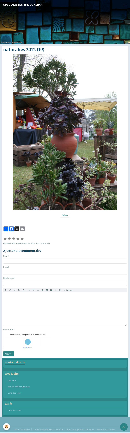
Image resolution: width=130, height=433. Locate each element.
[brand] (23, 4)
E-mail (6, 267)
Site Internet (8, 278)
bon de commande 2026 (19, 387)
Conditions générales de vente (80, 429)
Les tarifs (12, 381)
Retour (65, 215)
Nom (5, 256)
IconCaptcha (27, 348)
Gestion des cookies (106, 429)
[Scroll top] (124, 427)
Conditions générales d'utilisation (48, 429)
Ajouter (8, 354)
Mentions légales (22, 429)
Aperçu (67, 290)
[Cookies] (6, 426)
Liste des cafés (14, 393)
